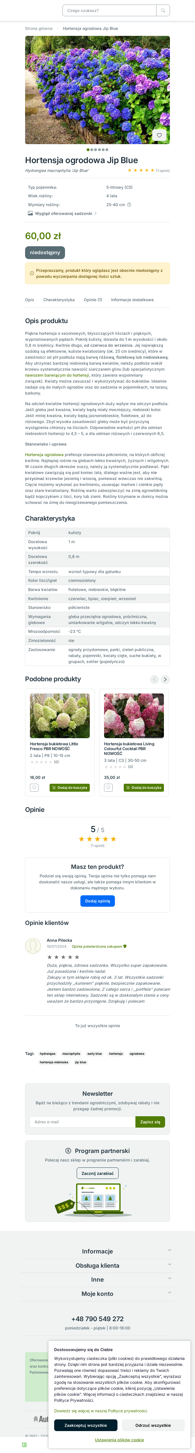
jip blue (80, 1062)
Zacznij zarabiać (98, 1173)
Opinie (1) (93, 299)
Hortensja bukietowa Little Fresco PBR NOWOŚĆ (54, 746)
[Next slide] (165, 679)
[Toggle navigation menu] (24, 1445)
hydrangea (47, 1054)
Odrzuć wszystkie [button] (153, 1425)
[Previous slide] (154, 679)
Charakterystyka (59, 299)
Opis (29, 299)
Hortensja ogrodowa (44, 454)
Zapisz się (150, 1121)
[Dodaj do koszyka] (70, 788)
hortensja (116, 1054)
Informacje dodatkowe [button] (132, 299)
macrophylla (71, 1054)
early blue (95, 1054)
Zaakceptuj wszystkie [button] (85, 1425)
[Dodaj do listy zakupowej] (159, 135)
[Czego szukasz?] (163, 10)
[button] (148, 170)
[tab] (88, 149)
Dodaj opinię (97, 900)
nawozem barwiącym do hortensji (57, 375)
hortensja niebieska (54, 1062)
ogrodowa (137, 1054)
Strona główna (38, 28)
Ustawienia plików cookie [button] (119, 1439)
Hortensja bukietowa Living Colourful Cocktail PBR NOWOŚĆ (129, 748)
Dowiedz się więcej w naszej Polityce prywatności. (101, 1410)
